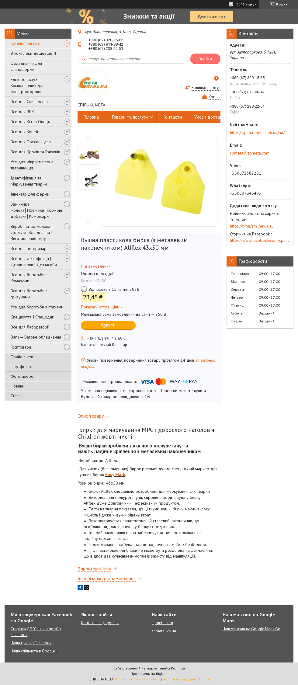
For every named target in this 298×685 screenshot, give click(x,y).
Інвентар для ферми (30, 194)
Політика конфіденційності (186, 679)
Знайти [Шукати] (205, 59)
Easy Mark (115, 474)
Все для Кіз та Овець (30, 121)
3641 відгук (246, 4)
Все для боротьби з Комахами (29, 277)
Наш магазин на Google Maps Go (251, 628)
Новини (17, 386)
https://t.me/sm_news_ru (252, 226)
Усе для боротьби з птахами (37, 307)
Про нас (268, 117)
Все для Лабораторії (30, 327)
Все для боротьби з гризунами (29, 294)
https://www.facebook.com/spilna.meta (260, 240)
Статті (16, 395)
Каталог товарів (25, 43)
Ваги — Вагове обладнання (36, 337)
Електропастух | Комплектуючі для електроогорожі (27, 85)
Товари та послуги (129, 117)
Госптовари (21, 347)
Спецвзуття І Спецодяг (32, 317)
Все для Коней (24, 131)
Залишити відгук (206, 87)
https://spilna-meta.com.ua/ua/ (257, 132)
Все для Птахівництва (31, 141)
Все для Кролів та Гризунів (35, 152)
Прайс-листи (22, 357)
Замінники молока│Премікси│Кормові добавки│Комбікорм (36, 210)
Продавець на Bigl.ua (149, 673)
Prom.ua (178, 668)
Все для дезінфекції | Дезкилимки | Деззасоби (34, 261)
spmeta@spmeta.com (249, 153)
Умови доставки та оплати (221, 117)
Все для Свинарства (29, 101)
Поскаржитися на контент (138, 679)
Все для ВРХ (22, 111)
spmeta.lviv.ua (164, 631)
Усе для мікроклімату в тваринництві (32, 165)
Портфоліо (21, 366)
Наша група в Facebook (31, 642)
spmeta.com (162, 622)
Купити (108, 325)
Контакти (172, 117)
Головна (91, 117)
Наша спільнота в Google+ (34, 651)
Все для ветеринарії (30, 248)
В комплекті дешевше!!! (33, 53)
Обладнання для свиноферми (26, 66)
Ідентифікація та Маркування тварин (29, 181)
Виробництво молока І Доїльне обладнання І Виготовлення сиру (32, 232)
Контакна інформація (100, 622)
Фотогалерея (23, 376)
